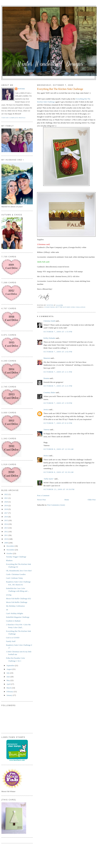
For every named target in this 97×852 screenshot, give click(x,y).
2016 (6, 517)
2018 (6, 509)
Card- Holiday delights (14, 613)
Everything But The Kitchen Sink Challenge (65, 307)
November (11, 550)
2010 (6, 539)
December (11, 546)
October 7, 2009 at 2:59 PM (58, 403)
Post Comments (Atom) (56, 505)
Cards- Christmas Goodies (16, 574)
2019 (6, 505)
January (10, 695)
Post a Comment (43, 495)
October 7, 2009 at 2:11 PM (58, 372)
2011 (6, 535)
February (10, 691)
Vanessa (46, 429)
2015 (6, 520)
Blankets (9, 560)
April (9, 684)
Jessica (46, 409)
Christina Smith (49, 321)
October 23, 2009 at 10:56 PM (59, 489)
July (8, 673)
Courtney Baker (49, 392)
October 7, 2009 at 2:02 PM (58, 352)
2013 (6, 528)
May (8, 680)
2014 (6, 524)
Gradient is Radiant (13, 621)
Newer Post (41, 500)
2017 (6, 513)
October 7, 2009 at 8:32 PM (58, 423)
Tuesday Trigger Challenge (16, 557)
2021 (6, 498)
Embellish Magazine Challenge (17, 617)
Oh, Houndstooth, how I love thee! (19, 571)
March (9, 688)
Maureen (47, 358)
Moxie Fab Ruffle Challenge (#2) (18, 598)
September (11, 665)
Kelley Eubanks (49, 338)
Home (66, 500)
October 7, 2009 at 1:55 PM (58, 332)
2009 (6, 543)
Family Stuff (10, 641)
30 (7, 610)
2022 (6, 494)
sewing (8, 595)
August (9, 669)
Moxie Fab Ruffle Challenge (16, 602)
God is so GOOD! (12, 637)
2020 (6, 502)
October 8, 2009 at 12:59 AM (59, 449)
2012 (6, 531)
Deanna (46, 378)
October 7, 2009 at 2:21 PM (58, 386)
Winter (21, 89)
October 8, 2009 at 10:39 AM (59, 472)
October (10, 553)
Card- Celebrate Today (14, 578)
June (8, 677)
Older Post (92, 500)
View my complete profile (13, 117)
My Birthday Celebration (15, 606)
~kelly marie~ (49, 479)
